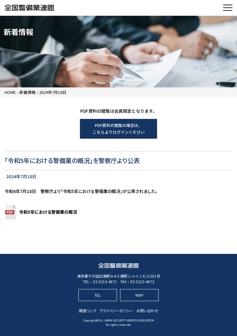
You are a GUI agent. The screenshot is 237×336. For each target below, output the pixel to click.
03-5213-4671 (105, 281)
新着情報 (27, 92)
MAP (139, 295)
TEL (97, 295)
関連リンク (87, 310)
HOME (10, 92)
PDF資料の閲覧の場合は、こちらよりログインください (119, 128)
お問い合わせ (147, 310)
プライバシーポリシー (116, 310)
